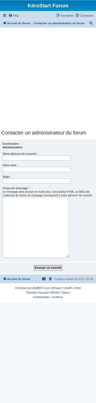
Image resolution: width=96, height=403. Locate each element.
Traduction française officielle (42, 292)
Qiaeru (66, 292)
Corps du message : (16, 188)
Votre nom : (10, 165)
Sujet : (7, 176)
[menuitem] (13, 16)
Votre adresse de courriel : (20, 153)
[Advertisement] (48, 79)
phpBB (36, 288)
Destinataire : (11, 143)
